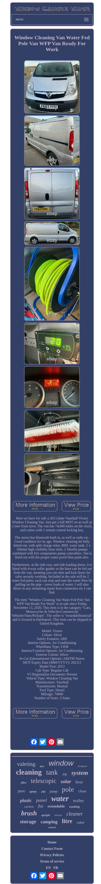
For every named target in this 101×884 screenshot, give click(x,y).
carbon (29, 806)
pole (68, 789)
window (61, 763)
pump (54, 791)
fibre (24, 782)
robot (80, 822)
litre (67, 821)
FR (55, 868)
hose (79, 782)
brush (29, 813)
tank (52, 772)
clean (82, 791)
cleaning (29, 772)
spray (33, 791)
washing (74, 806)
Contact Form (51, 848)
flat (40, 806)
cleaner (74, 814)
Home (52, 842)
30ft (64, 774)
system (79, 772)
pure (21, 791)
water (60, 798)
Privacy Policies (52, 855)
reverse (58, 815)
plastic (26, 800)
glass (42, 766)
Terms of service (52, 861)
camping (49, 821)
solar (66, 781)
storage (28, 821)
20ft (43, 791)
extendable (56, 806)
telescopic (43, 780)
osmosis (52, 827)
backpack (82, 766)
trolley (78, 800)
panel (41, 800)
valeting (26, 764)
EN (48, 868)
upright (45, 815)
